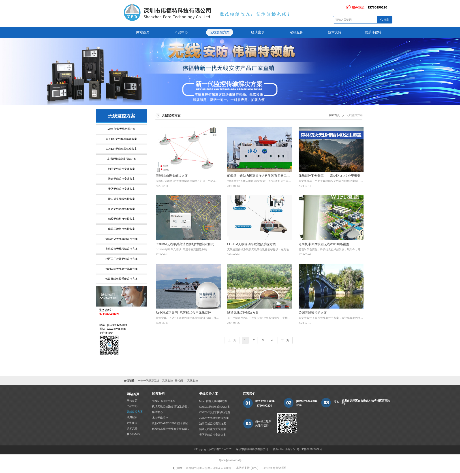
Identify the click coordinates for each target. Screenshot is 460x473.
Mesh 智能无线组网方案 (121, 128)
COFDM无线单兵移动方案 (121, 139)
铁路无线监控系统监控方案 (121, 278)
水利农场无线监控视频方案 (121, 269)
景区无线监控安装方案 (121, 188)
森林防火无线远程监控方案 (121, 239)
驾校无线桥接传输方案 (121, 218)
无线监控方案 (355, 115)
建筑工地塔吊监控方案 (121, 228)
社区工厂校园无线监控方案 (121, 258)
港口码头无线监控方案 (121, 198)
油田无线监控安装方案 (121, 168)
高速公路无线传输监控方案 (121, 248)
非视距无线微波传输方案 (121, 158)
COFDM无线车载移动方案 (121, 148)
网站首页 (334, 115)
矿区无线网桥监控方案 (121, 209)
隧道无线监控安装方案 (121, 178)
